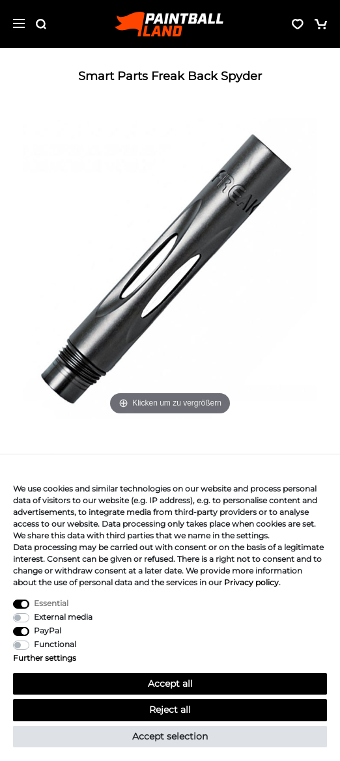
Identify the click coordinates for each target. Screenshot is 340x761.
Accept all (170, 683)
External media (63, 617)
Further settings (44, 658)
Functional (55, 644)
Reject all (170, 709)
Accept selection (170, 736)
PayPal (47, 630)
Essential (51, 603)
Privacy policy (251, 582)
